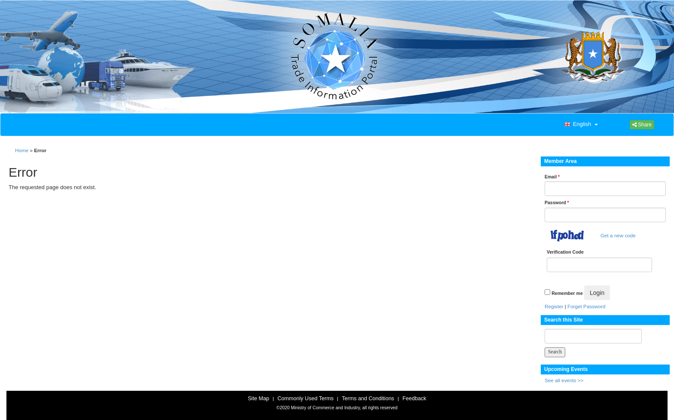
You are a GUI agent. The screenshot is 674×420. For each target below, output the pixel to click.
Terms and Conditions (368, 398)
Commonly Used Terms (305, 398)
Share (642, 125)
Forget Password (586, 306)
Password (557, 202)
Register (554, 306)
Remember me (566, 293)
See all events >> (564, 380)
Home (21, 150)
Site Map (258, 398)
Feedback (414, 398)
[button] (580, 125)
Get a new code (618, 235)
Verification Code (565, 251)
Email (552, 176)
